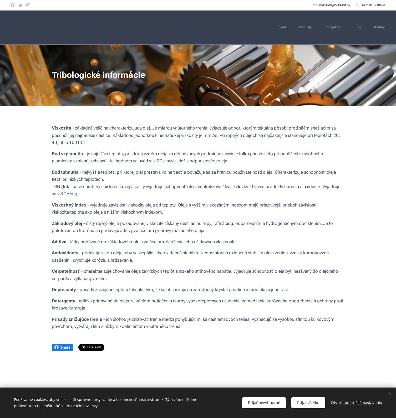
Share (62, 347)
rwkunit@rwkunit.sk (335, 5)
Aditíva (59, 241)
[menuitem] (335, 27)
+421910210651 (373, 5)
